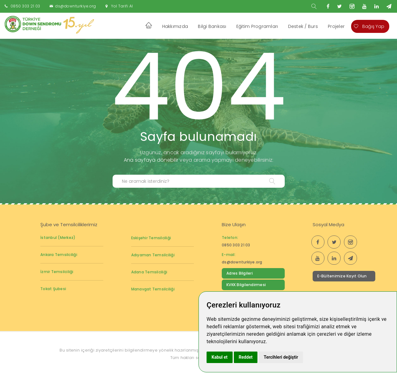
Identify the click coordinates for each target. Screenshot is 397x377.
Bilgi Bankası (212, 26)
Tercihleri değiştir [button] (281, 357)
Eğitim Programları (257, 26)
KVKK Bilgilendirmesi (246, 284)
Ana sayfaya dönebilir (151, 160)
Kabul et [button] (220, 357)
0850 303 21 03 (25, 6)
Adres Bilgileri (239, 273)
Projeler (336, 26)
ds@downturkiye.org (75, 6)
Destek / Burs (303, 26)
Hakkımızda (175, 26)
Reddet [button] (246, 357)
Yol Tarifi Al (122, 6)
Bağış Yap (369, 26)
